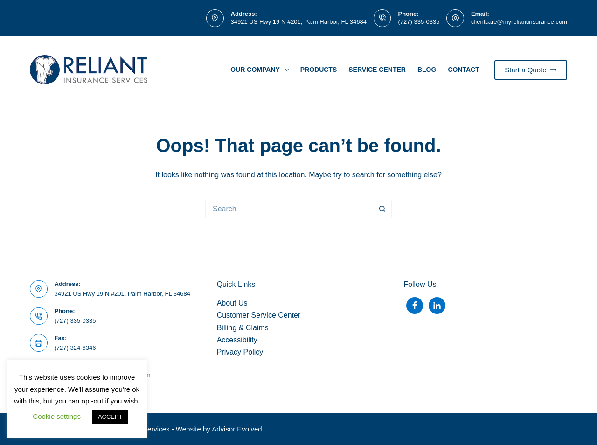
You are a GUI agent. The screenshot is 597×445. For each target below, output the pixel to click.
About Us (232, 303)
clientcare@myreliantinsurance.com (519, 21)
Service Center (377, 69)
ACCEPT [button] (110, 416)
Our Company (261, 70)
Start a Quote (531, 70)
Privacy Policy (240, 352)
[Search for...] (289, 209)
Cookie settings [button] (57, 416)
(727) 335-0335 (418, 21)
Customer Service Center (259, 315)
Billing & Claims (243, 328)
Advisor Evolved (237, 429)
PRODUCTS (318, 69)
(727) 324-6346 (75, 347)
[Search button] (382, 209)
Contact (463, 69)
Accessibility (237, 340)
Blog (426, 69)
